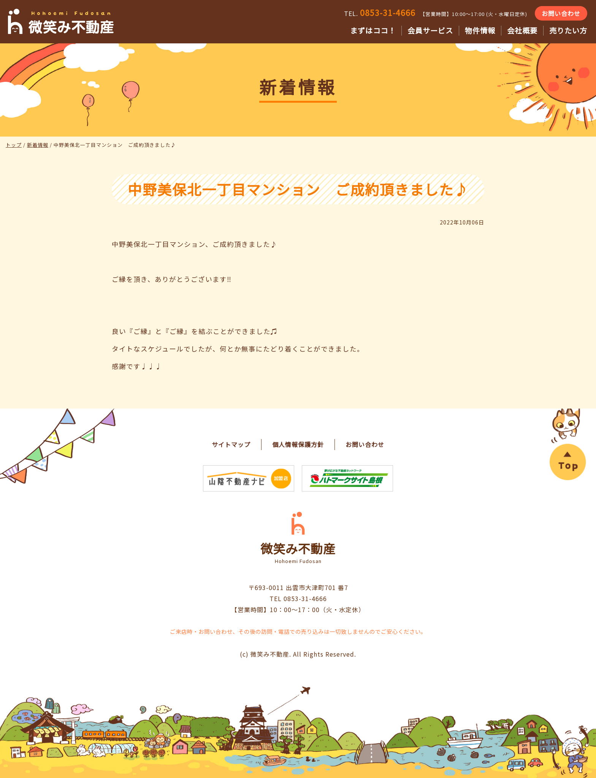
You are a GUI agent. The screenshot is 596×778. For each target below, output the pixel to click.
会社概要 (522, 30)
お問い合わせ (561, 13)
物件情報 (480, 30)
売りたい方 (568, 30)
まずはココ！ (373, 30)
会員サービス (430, 30)
